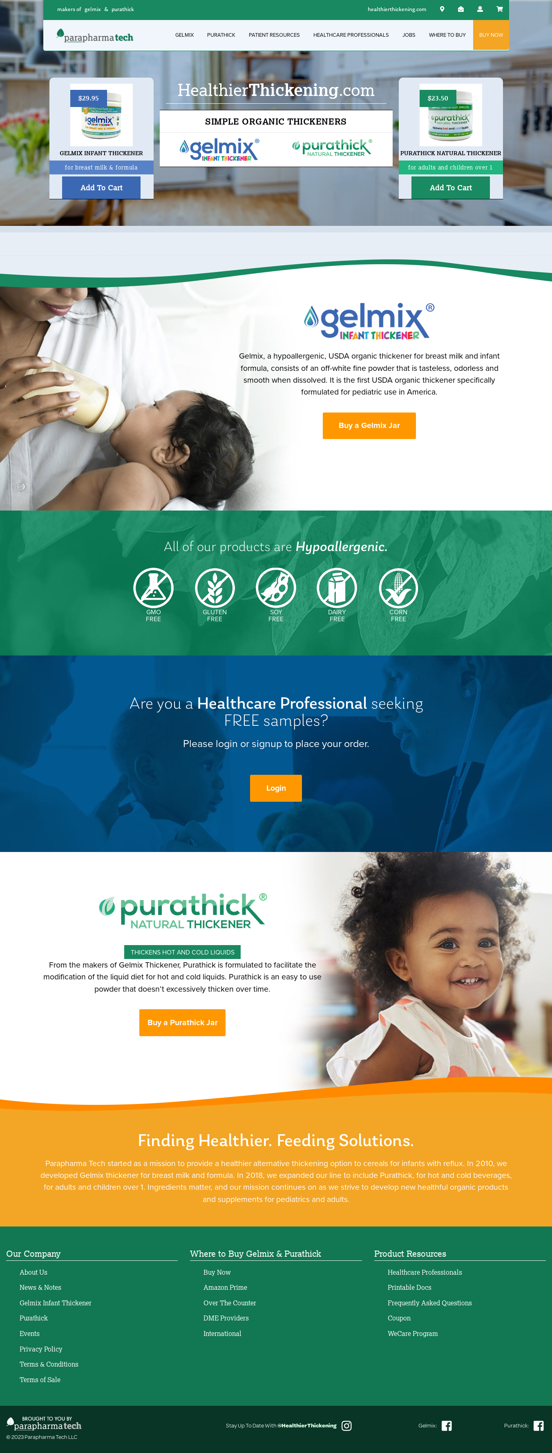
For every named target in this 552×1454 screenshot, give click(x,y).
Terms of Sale (40, 1380)
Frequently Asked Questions (430, 1303)
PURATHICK (221, 35)
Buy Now (217, 1272)
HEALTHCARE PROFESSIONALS (351, 35)
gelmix (93, 10)
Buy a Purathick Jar (182, 1023)
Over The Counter (229, 1303)
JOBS (409, 35)
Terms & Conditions (49, 1364)
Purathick (34, 1318)
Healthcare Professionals (425, 1272)
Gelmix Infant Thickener (56, 1303)
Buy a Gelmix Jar (369, 425)
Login (276, 789)
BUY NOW (491, 35)
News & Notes (40, 1288)
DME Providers (226, 1318)
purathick (123, 10)
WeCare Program (413, 1334)
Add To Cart (101, 187)
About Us (33, 1272)
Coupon (399, 1318)
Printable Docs (409, 1288)
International (222, 1334)
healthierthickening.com (397, 10)
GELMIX (184, 35)
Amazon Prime (225, 1288)
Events (30, 1334)
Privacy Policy (41, 1349)
